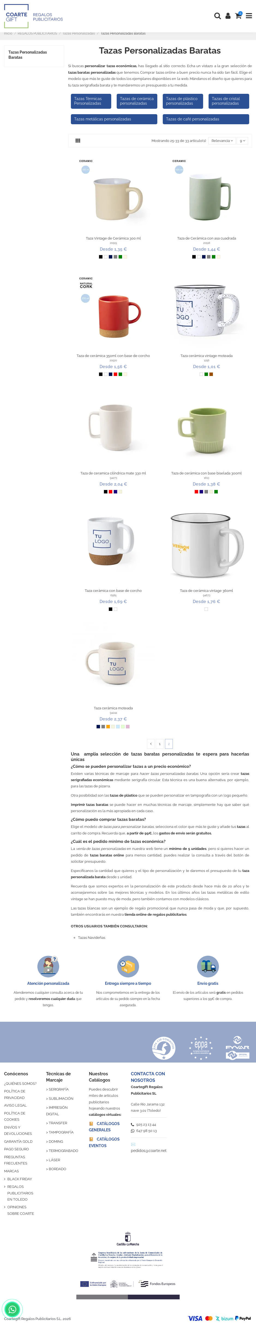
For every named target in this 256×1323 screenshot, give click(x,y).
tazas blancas (89, 908)
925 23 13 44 (143, 1124)
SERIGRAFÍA (59, 1089)
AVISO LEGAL (15, 1105)
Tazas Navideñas (91, 938)
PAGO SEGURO (16, 1149)
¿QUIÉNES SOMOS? (20, 1084)
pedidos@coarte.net (149, 1150)
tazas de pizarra (97, 786)
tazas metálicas (220, 892)
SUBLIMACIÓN (61, 1099)
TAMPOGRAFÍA (61, 1132)
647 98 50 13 (144, 1131)
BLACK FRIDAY (19, 1179)
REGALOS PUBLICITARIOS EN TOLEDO (20, 1193)
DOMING (56, 1141)
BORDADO (57, 1169)
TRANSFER (58, 1123)
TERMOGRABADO (63, 1151)
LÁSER (54, 1160)
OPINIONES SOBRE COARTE (20, 1210)
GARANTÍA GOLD (18, 1141)
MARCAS (11, 1171)
